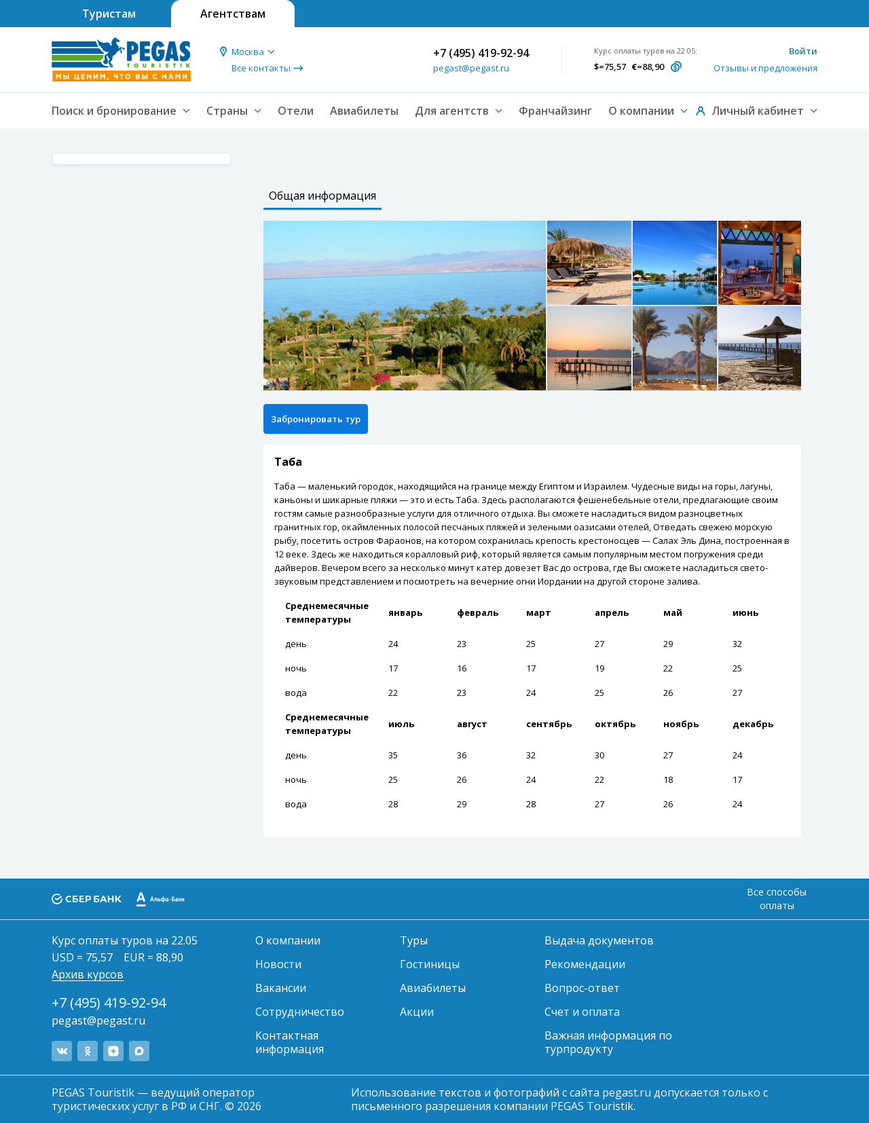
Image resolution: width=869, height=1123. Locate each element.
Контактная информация (289, 1042)
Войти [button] (803, 51)
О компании (287, 940)
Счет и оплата (582, 1011)
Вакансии (280, 987)
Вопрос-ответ (582, 987)
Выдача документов (599, 940)
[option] (404, 305)
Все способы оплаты (777, 898)
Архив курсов (88, 974)
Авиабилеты (364, 110)
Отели (296, 110)
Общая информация (322, 195)
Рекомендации (584, 964)
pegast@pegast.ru (471, 68)
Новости (278, 964)
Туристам (109, 13)
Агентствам (232, 13)
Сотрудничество (299, 1011)
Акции (417, 1011)
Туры (414, 940)
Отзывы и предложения (765, 68)
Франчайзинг (555, 110)
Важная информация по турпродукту (608, 1042)
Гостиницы (430, 964)
